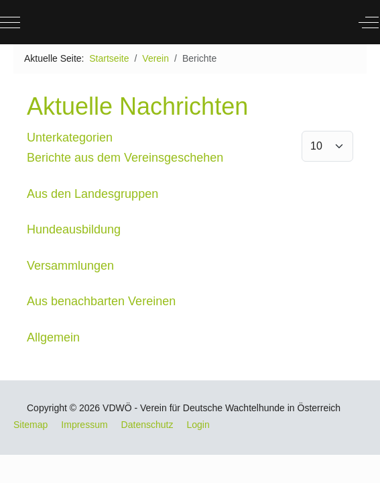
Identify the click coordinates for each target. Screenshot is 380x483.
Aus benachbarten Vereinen (101, 301)
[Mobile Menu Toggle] (10, 22)
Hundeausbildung (74, 229)
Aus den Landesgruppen (92, 194)
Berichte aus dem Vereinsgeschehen (125, 157)
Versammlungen (70, 265)
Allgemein (53, 337)
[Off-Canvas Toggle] (369, 22)
